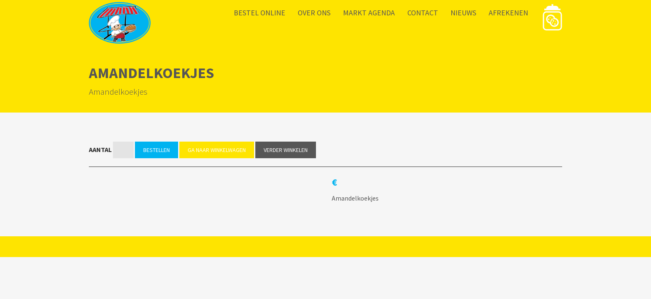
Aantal (100, 149)
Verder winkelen (286, 150)
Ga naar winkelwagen (217, 150)
